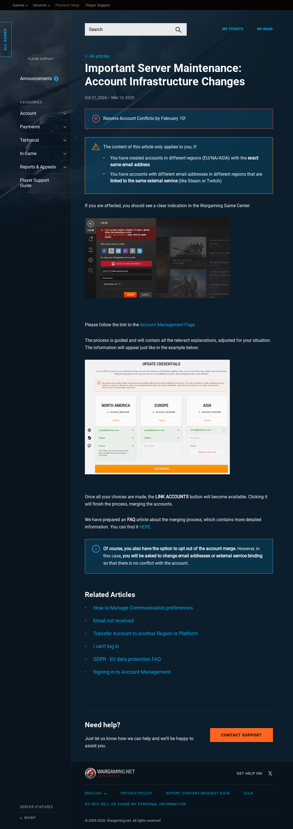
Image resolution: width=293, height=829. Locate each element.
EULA (248, 793)
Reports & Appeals (38, 167)
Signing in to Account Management (132, 672)
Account (28, 113)
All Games (5, 39)
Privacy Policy (136, 793)
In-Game (28, 153)
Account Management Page (167, 324)
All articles (99, 56)
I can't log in (106, 646)
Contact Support (241, 735)
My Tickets (232, 29)
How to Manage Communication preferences (143, 608)
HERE (144, 527)
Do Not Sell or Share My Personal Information (135, 804)
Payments (30, 126)
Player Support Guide (34, 183)
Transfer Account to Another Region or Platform (145, 633)
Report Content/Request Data (198, 793)
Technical (29, 140)
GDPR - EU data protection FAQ (127, 659)
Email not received (113, 620)
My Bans (265, 29)
